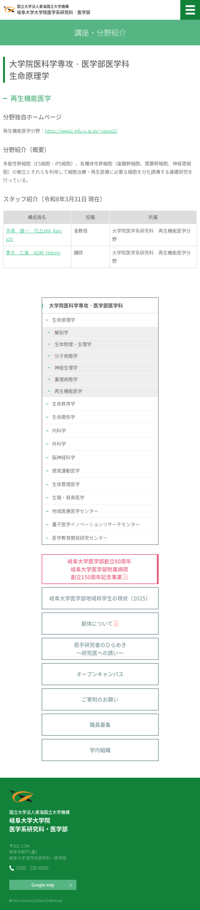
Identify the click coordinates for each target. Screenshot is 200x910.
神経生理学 (66, 367)
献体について (97, 623)
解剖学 (61, 332)
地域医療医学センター (75, 511)
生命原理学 (63, 319)
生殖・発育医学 (68, 497)
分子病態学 (66, 355)
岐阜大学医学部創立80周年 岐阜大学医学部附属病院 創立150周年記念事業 (99, 569)
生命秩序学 (63, 403)
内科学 (59, 430)
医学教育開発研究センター (80, 537)
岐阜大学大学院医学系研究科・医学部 (53, 9)
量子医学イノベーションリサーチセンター (96, 524)
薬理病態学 (66, 379)
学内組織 (100, 750)
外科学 (59, 443)
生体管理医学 (66, 484)
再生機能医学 (68, 391)
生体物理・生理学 (73, 344)
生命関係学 (63, 417)
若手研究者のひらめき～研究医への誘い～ (100, 649)
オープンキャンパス (100, 674)
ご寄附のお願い (100, 699)
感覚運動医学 (66, 470)
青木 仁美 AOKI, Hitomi (33, 252)
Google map (42, 884)
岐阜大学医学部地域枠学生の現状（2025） (100, 598)
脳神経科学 (63, 457)
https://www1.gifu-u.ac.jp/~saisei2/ (81, 130)
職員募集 (100, 724)
